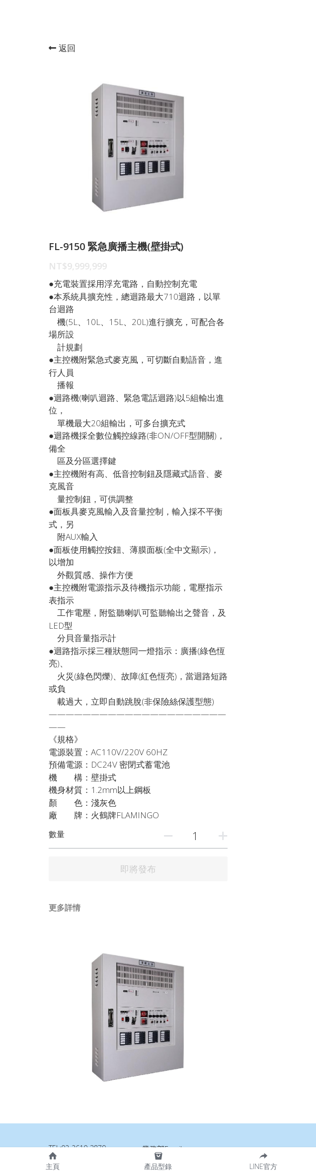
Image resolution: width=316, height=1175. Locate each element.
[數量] (235, 708)
